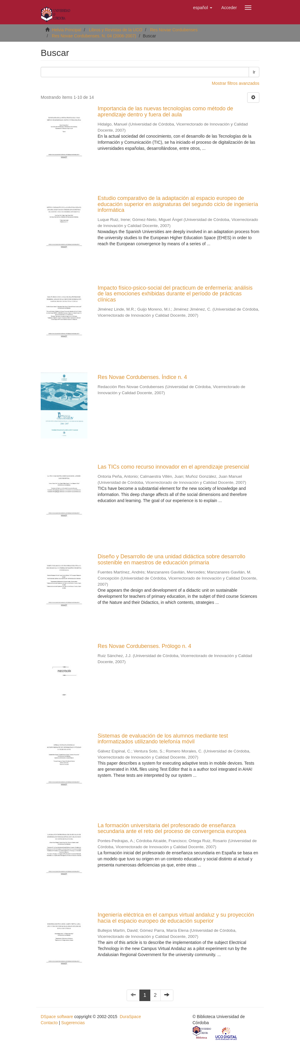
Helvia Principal (66, 29)
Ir (254, 72)
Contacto (49, 1022)
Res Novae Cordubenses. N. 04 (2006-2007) (94, 35)
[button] (203, 7)
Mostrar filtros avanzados (235, 83)
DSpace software (57, 1016)
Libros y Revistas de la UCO (115, 29)
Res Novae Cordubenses (173, 29)
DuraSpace (130, 1016)
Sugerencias (73, 1022)
